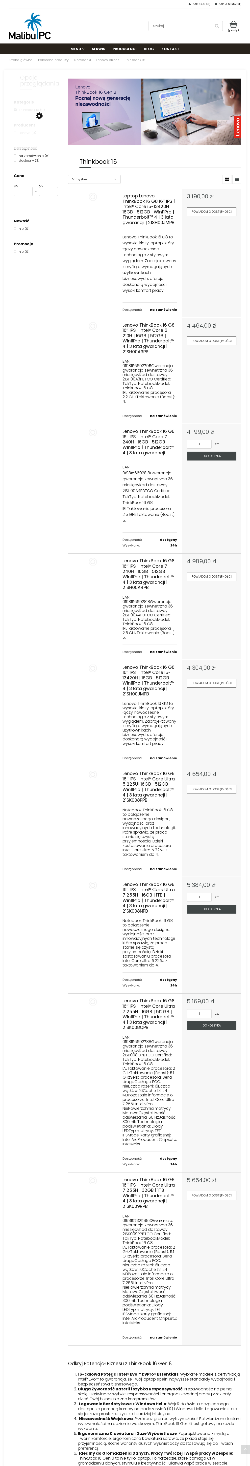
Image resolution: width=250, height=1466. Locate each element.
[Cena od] (23, 191)
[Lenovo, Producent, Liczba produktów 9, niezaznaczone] (25, 132)
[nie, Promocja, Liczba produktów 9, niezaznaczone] (21, 251)
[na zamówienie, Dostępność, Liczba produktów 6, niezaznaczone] (32, 155)
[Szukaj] (217, 26)
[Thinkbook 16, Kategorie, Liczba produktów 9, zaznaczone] (29, 109)
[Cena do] (48, 191)
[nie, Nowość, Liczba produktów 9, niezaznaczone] (21, 228)
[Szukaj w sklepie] (181, 26)
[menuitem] (77, 48)
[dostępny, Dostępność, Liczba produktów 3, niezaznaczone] (26, 160)
